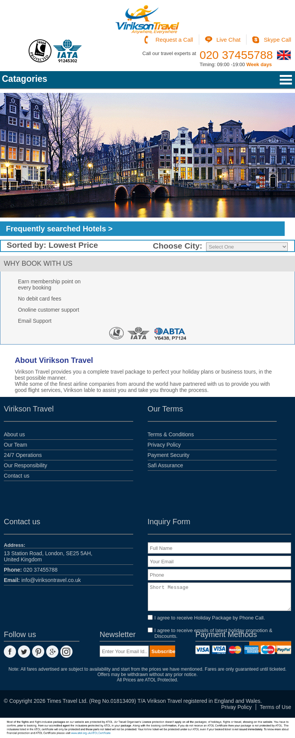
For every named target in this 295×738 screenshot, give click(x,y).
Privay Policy (236, 707)
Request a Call (174, 39)
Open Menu (286, 79)
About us (14, 434)
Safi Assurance (165, 465)
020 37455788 (236, 55)
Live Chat (228, 39)
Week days (259, 64)
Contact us (16, 476)
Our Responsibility (25, 465)
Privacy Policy (164, 445)
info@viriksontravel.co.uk (42, 580)
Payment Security (169, 455)
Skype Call (277, 39)
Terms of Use (275, 707)
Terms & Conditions (171, 434)
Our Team (15, 445)
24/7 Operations (23, 455)
